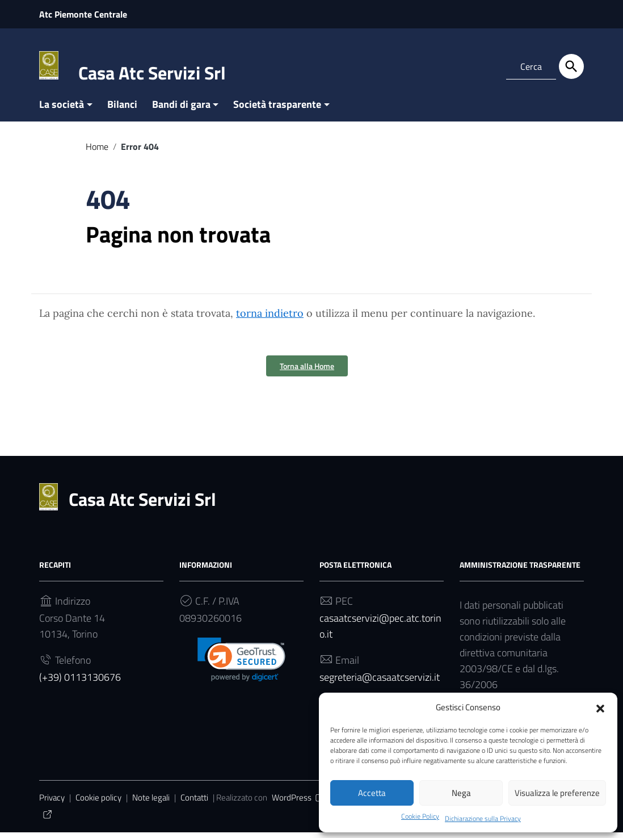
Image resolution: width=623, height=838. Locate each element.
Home (97, 152)
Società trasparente (277, 110)
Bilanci (122, 110)
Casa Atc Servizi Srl (152, 72)
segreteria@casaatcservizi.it (379, 682)
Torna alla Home (307, 372)
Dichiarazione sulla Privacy (490, 817)
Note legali (151, 803)
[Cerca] (571, 66)
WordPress (299, 803)
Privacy (52, 803)
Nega (461, 792)
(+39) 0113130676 (80, 682)
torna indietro (270, 318)
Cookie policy (98, 803)
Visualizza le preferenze (557, 792)
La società (61, 110)
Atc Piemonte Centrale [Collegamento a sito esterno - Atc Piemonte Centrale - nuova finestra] (83, 14)
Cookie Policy (420, 816)
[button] (600, 707)
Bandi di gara (181, 110)
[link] (241, 665)
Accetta (372, 792)
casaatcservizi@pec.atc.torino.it (380, 631)
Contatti (194, 803)
